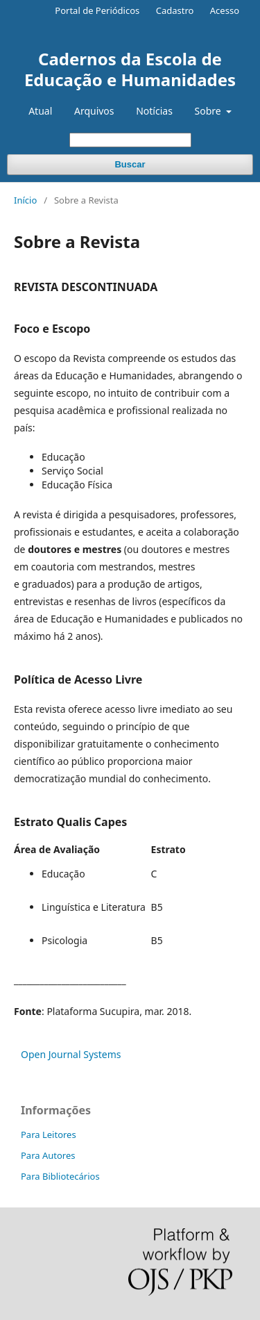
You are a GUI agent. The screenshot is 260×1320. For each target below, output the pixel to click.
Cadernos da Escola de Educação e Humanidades (130, 69)
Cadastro (175, 10)
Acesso (224, 10)
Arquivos (94, 110)
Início (25, 200)
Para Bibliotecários (60, 1176)
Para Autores (48, 1155)
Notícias (154, 110)
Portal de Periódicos (97, 10)
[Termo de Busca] (130, 140)
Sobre (209, 110)
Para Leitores (48, 1134)
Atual (40, 110)
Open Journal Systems (71, 1054)
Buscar (129, 164)
